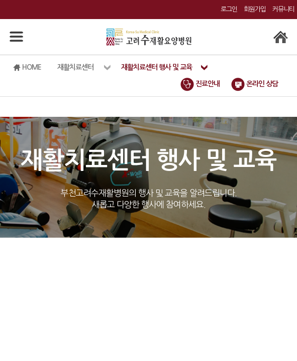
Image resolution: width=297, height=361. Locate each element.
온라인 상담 (254, 83)
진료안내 (200, 83)
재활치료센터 (75, 67)
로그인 (229, 9)
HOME (27, 67)
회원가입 (255, 9)
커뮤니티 (283, 9)
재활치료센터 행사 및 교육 (156, 67)
